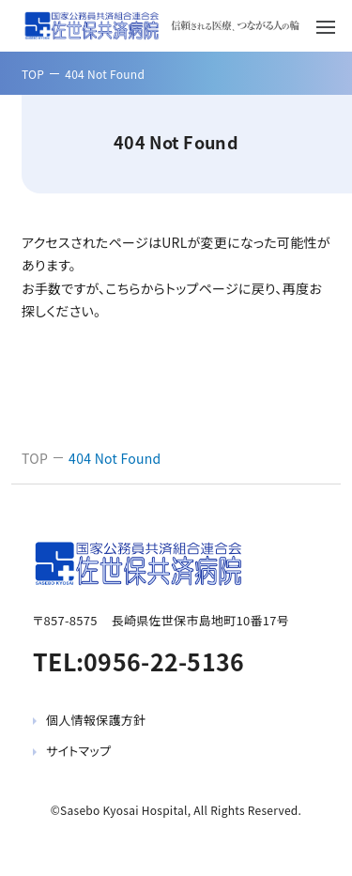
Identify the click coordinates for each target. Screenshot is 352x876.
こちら (122, 288)
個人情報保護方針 (95, 720)
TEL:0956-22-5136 (138, 661)
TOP (33, 74)
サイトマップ (78, 751)
